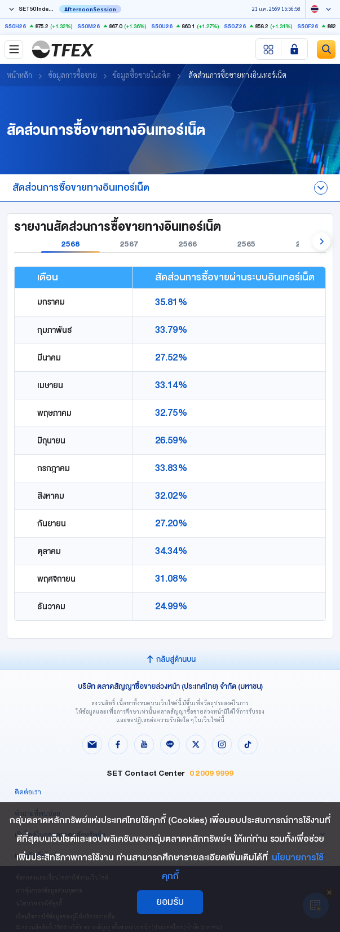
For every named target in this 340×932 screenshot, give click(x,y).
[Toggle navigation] (14, 49)
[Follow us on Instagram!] (222, 746)
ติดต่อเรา (28, 791)
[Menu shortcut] (268, 49)
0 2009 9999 (211, 773)
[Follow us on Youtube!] (144, 746)
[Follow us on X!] (196, 746)
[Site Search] (326, 49)
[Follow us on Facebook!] (118, 746)
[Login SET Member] (294, 49)
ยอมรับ (170, 902)
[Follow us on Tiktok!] (248, 746)
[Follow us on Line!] (170, 746)
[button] (321, 241)
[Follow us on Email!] (92, 746)
